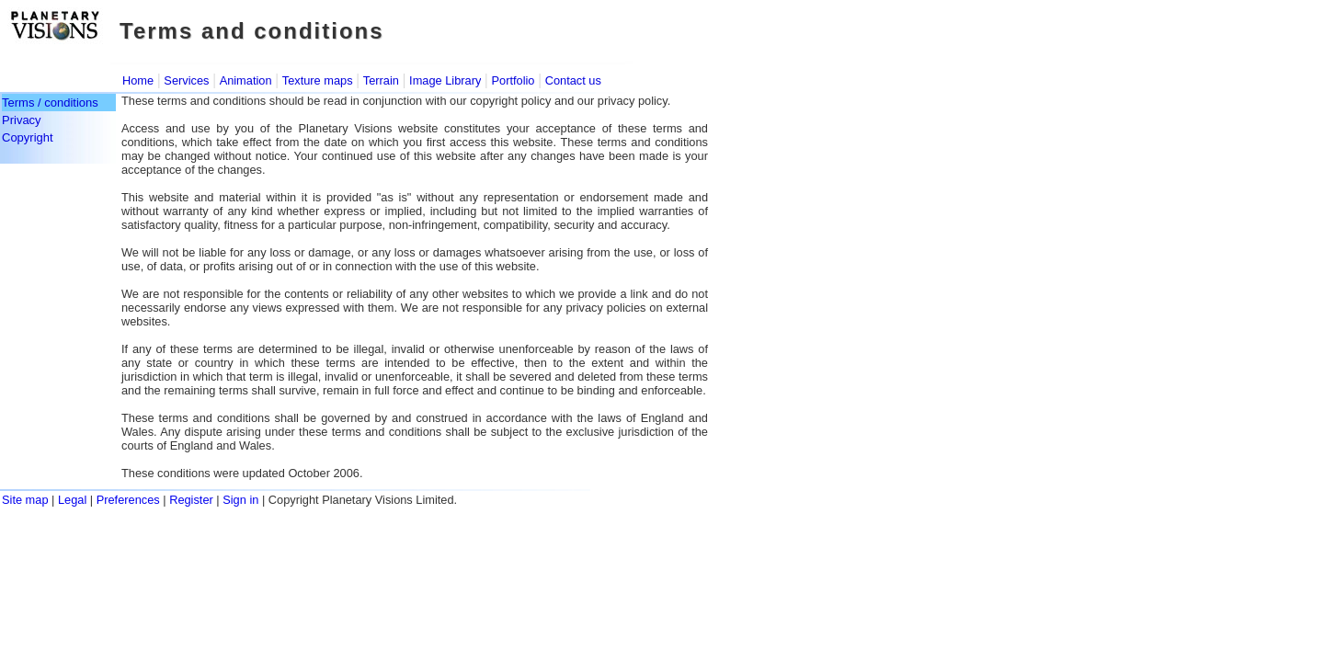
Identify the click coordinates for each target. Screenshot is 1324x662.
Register (191, 500)
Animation (246, 80)
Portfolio (513, 80)
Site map (25, 500)
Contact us (573, 80)
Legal (72, 500)
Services (186, 80)
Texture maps (317, 80)
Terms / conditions (50, 102)
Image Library (445, 80)
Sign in (240, 500)
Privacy (21, 120)
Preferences (128, 500)
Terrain (381, 80)
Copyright (27, 137)
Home (138, 80)
